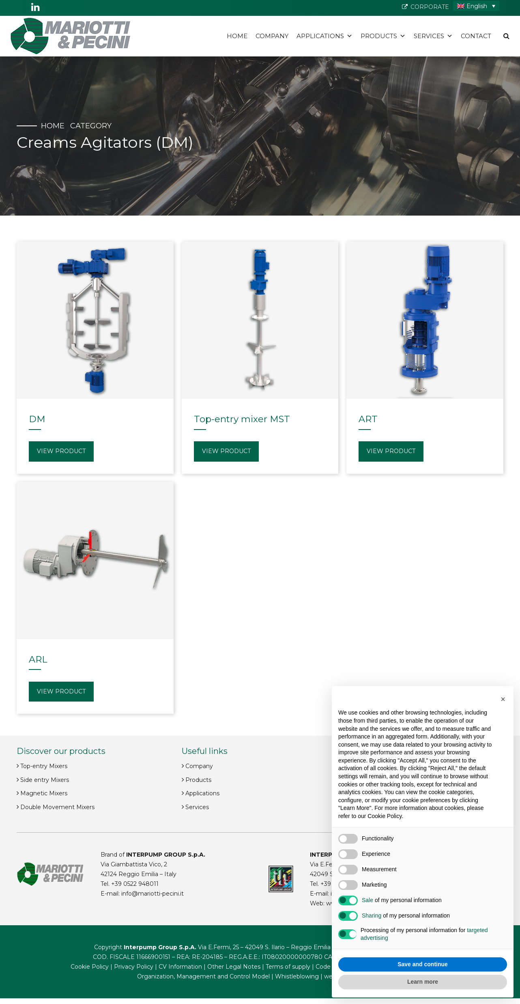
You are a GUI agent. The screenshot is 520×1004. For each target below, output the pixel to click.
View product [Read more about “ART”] (391, 451)
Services (433, 36)
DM (37, 419)
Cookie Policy (90, 966)
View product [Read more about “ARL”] (61, 691)
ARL (38, 659)
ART (368, 419)
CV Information (180, 966)
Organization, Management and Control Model (203, 976)
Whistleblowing (297, 976)
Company (272, 36)
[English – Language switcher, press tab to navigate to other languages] (476, 6)
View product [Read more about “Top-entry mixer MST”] (226, 451)
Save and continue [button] (423, 964)
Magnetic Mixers (43, 793)
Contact (476, 36)
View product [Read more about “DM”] (61, 451)
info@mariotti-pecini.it (152, 893)
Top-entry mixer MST (242, 419)
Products (383, 36)
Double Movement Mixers (57, 807)
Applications (324, 36)
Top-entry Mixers (43, 766)
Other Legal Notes (233, 966)
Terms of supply (288, 966)
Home (237, 36)
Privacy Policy (133, 966)
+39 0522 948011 (135, 883)
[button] (502, 699)
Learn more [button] (422, 981)
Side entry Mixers (44, 780)
